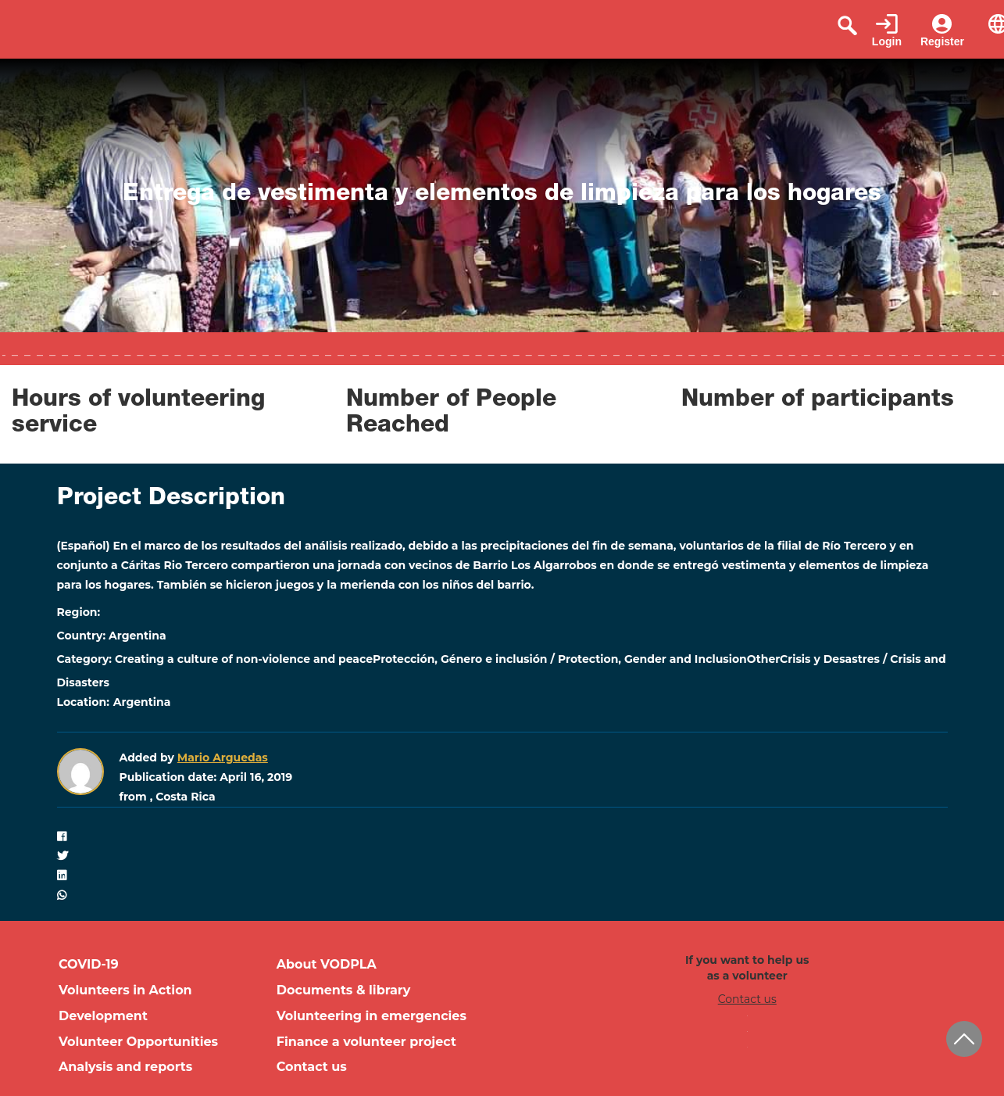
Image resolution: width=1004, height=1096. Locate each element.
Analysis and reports (125, 1066)
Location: (83, 702)
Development (103, 1015)
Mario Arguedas (222, 757)
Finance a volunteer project (366, 1041)
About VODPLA (327, 964)
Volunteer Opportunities (138, 1041)
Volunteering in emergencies (371, 1015)
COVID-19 (89, 964)
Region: (79, 612)
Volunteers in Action (125, 990)
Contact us (312, 1066)
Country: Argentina (111, 636)
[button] (502, 837)
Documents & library (344, 990)
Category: (85, 659)
